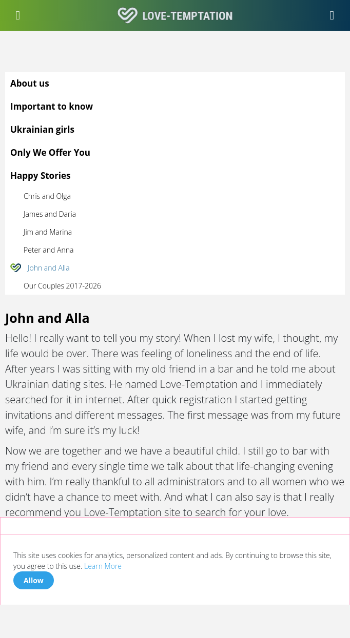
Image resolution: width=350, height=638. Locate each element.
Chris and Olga (47, 196)
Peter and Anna (48, 250)
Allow (34, 580)
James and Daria (50, 214)
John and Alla (49, 268)
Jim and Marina (48, 232)
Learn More (103, 566)
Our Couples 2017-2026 (62, 286)
